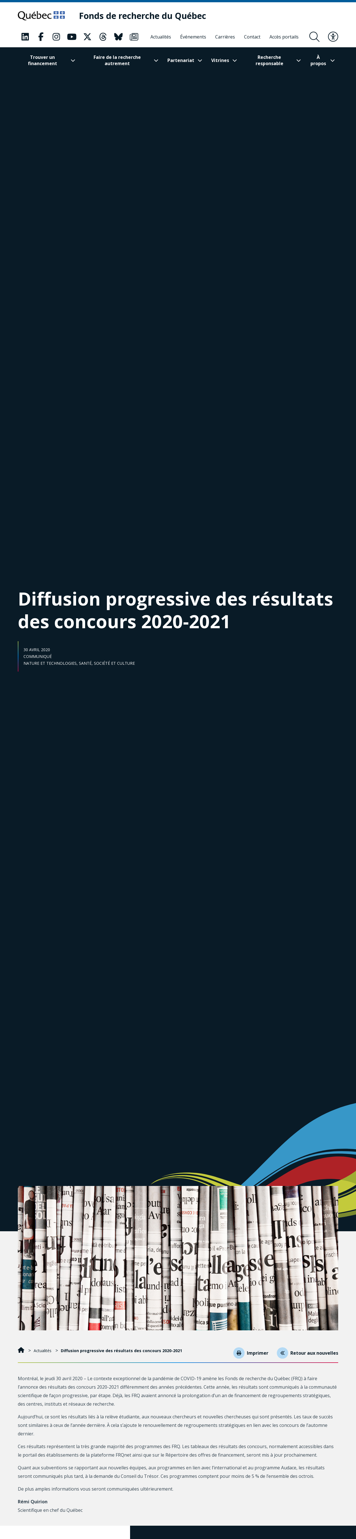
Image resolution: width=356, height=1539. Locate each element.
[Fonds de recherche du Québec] (148, 16)
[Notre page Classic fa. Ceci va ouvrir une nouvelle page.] (25, 37)
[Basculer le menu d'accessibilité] (333, 37)
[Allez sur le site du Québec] (44, 16)
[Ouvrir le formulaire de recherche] (314, 37)
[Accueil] (21, 1350)
